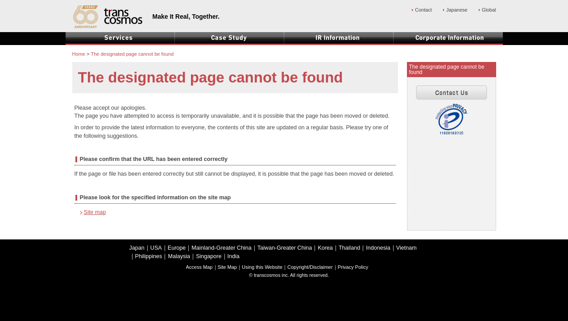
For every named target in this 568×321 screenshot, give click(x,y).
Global (489, 9)
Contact (423, 9)
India (234, 256)
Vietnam (406, 248)
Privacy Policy (353, 267)
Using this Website (262, 267)
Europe (177, 248)
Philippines (148, 256)
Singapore (208, 256)
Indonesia (378, 248)
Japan (137, 248)
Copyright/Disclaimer (310, 267)
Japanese (457, 9)
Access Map (199, 267)
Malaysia (179, 256)
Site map (95, 212)
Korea (325, 248)
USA (156, 248)
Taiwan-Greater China (284, 248)
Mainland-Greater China (221, 248)
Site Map (227, 267)
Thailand (349, 248)
